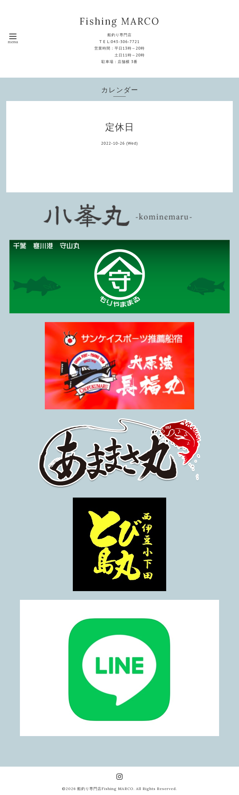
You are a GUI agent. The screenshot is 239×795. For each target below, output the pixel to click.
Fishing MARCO (119, 21)
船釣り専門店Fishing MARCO (105, 788)
